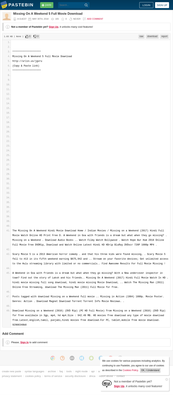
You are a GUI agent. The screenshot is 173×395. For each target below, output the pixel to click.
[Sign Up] (107, 383)
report (164, 36)
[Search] (86, 5)
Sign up (162, 5)
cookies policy (33, 376)
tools (69, 371)
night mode (81, 371)
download (152, 36)
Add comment (95, 19)
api (92, 371)
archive (52, 371)
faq (61, 371)
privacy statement (12, 376)
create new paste (11, 371)
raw (141, 36)
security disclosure (75, 376)
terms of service (53, 376)
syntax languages (34, 371)
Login (146, 5)
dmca (92, 376)
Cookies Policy (130, 370)
